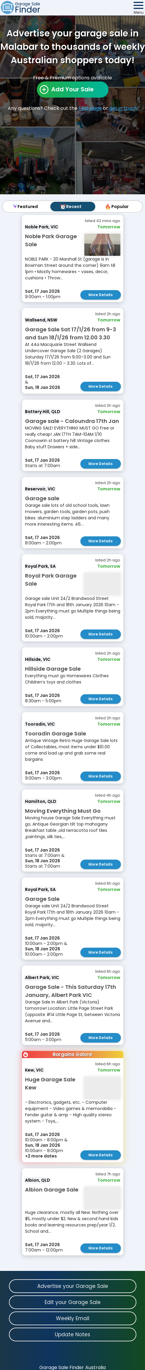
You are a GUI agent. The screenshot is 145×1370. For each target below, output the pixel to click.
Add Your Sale (72, 89)
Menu (139, 12)
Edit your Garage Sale (73, 1302)
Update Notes (72, 1334)
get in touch (123, 108)
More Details (100, 294)
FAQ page (90, 108)
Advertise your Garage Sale (72, 1286)
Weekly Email (72, 1318)
